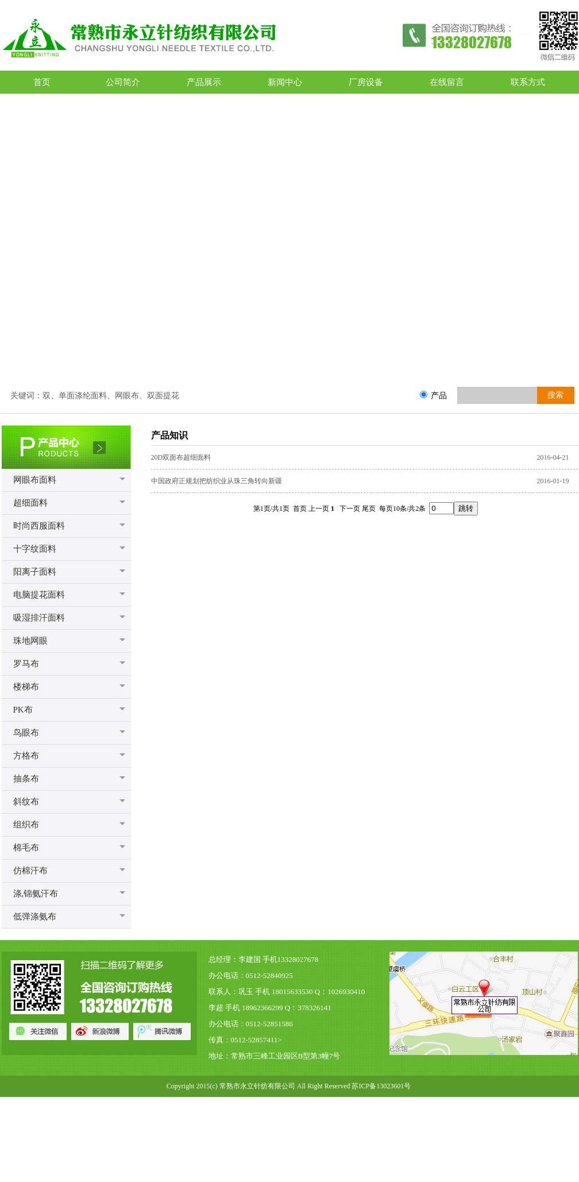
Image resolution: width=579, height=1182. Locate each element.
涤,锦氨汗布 (36, 893)
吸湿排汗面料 (39, 617)
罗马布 (26, 663)
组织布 (26, 824)
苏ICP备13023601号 (381, 1086)
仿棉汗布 (30, 870)
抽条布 (26, 778)
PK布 (23, 709)
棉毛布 (26, 847)
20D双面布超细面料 (181, 457)
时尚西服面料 (39, 525)
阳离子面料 (34, 571)
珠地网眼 (30, 640)
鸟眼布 (26, 732)
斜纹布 (26, 801)
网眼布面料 (34, 479)
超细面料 (30, 502)
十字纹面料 (34, 548)
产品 (439, 395)
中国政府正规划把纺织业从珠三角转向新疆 (216, 481)
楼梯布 (26, 686)
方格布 (26, 755)
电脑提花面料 (39, 594)
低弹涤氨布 (34, 916)
